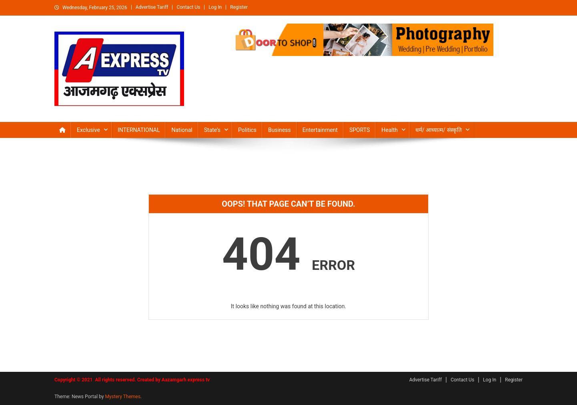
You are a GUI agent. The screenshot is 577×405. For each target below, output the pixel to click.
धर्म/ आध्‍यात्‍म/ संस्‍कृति (438, 130)
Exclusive (88, 130)
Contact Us (188, 7)
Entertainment (320, 130)
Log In (215, 7)
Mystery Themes (122, 396)
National (181, 130)
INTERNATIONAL (139, 130)
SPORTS (359, 130)
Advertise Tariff (152, 7)
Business (279, 130)
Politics (247, 130)
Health (389, 130)
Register (239, 7)
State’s (212, 130)
